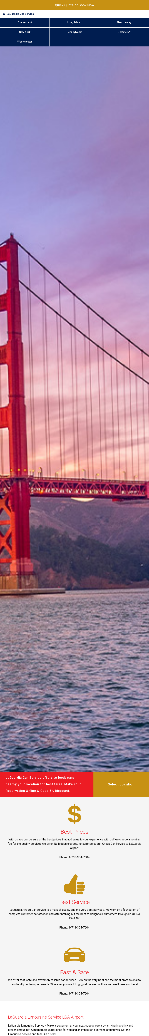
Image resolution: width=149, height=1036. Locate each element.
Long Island (74, 22)
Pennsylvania (74, 32)
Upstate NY (124, 32)
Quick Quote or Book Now (74, 5)
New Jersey (124, 22)
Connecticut (25, 22)
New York (25, 32)
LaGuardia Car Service (20, 13)
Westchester (24, 41)
